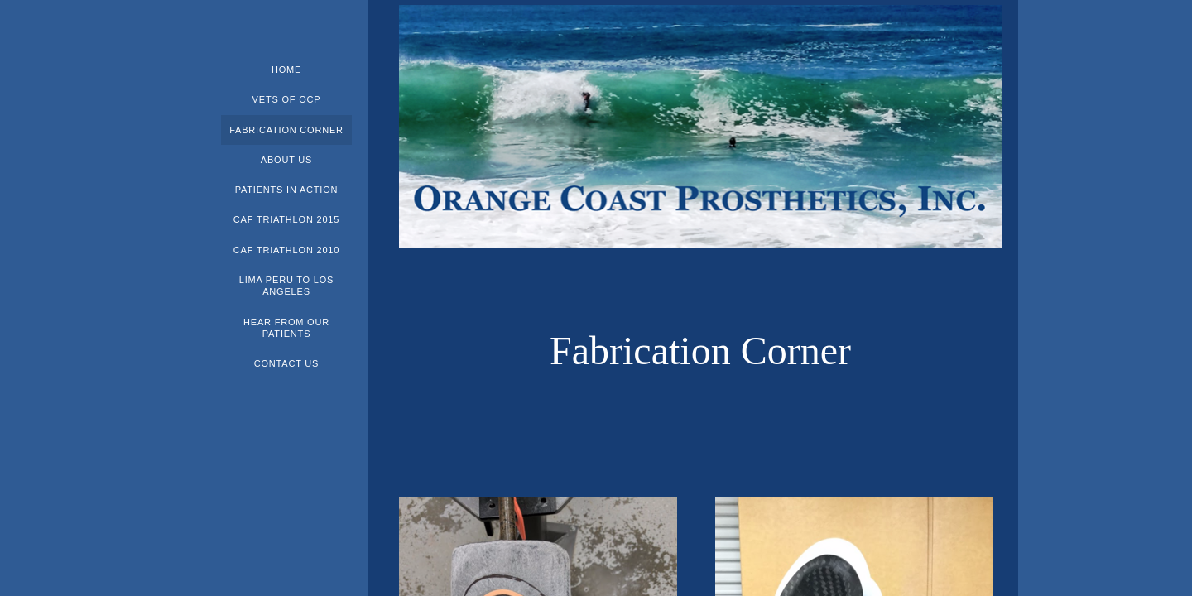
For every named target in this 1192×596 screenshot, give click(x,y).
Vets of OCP (286, 99)
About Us (286, 160)
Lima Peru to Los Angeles (286, 285)
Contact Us (287, 363)
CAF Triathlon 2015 (286, 219)
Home (286, 69)
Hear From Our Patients (286, 328)
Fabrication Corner (286, 130)
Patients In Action (287, 190)
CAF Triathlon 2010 (286, 250)
